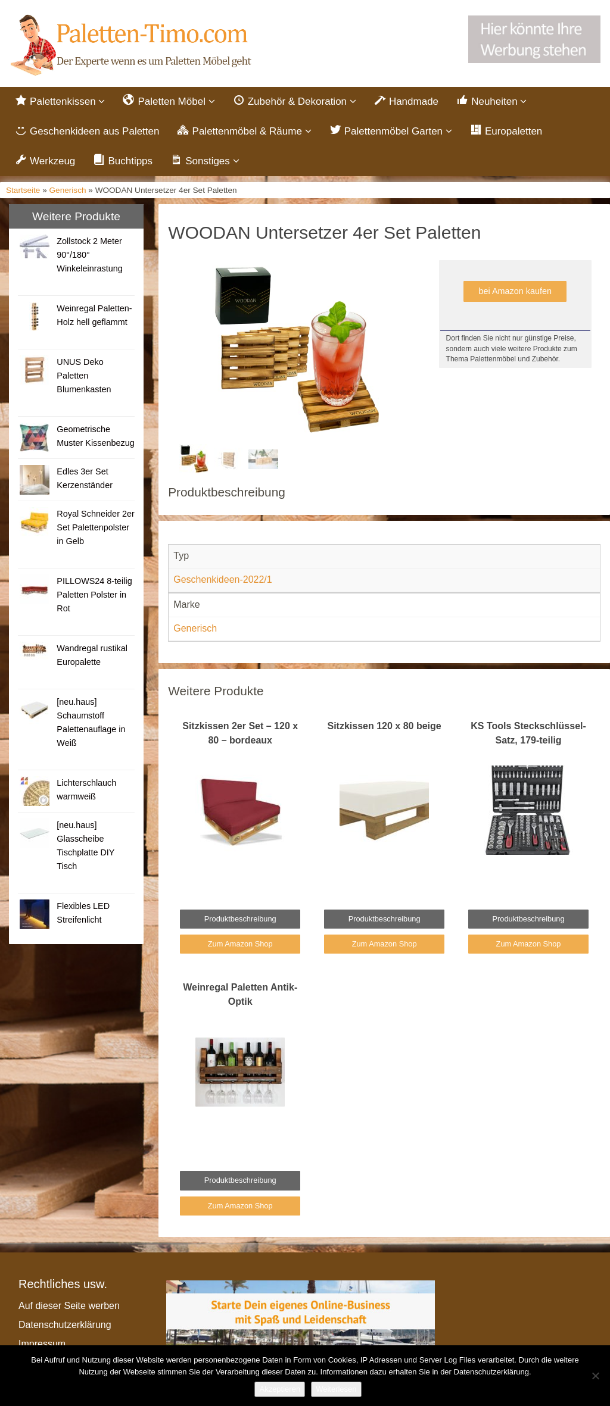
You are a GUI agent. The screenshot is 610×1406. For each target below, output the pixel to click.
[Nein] (595, 1376)
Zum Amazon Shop (240, 945)
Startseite (23, 191)
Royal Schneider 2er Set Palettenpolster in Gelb (95, 529)
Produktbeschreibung (240, 920)
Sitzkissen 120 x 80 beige (384, 727)
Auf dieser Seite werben (69, 1307)
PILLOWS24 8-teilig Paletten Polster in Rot (94, 596)
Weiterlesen (336, 1389)
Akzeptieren (279, 1389)
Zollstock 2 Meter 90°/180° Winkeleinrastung (89, 256)
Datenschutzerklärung (64, 1326)
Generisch (67, 191)
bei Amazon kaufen (515, 293)
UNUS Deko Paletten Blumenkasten (84, 377)
